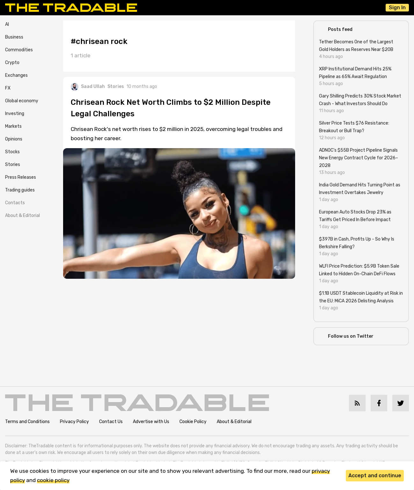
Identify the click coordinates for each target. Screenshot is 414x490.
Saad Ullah (88, 86)
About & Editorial (22, 215)
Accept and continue (374, 475)
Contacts (15, 202)
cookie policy (53, 480)
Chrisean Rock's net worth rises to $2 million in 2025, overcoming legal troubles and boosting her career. (176, 133)
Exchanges (16, 75)
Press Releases (20, 177)
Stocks (12, 152)
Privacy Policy (74, 421)
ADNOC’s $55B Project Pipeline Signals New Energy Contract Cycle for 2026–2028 (358, 158)
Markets (13, 126)
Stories (12, 164)
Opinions (13, 139)
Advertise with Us (151, 421)
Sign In (397, 7)
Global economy (21, 101)
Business (14, 37)
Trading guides (20, 190)
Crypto (12, 62)
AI (7, 24)
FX (8, 88)
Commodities (19, 50)
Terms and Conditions (27, 421)
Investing (14, 113)
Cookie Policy (193, 421)
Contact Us (111, 421)
